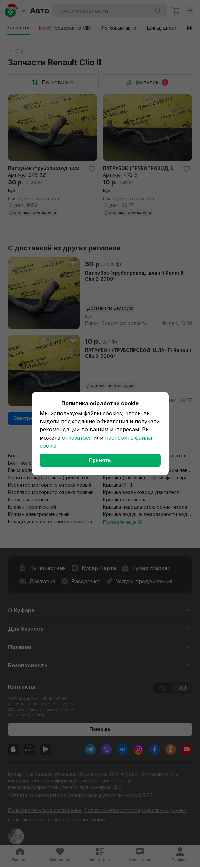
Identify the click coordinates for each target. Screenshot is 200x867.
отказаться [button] (77, 437)
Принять (100, 460)
